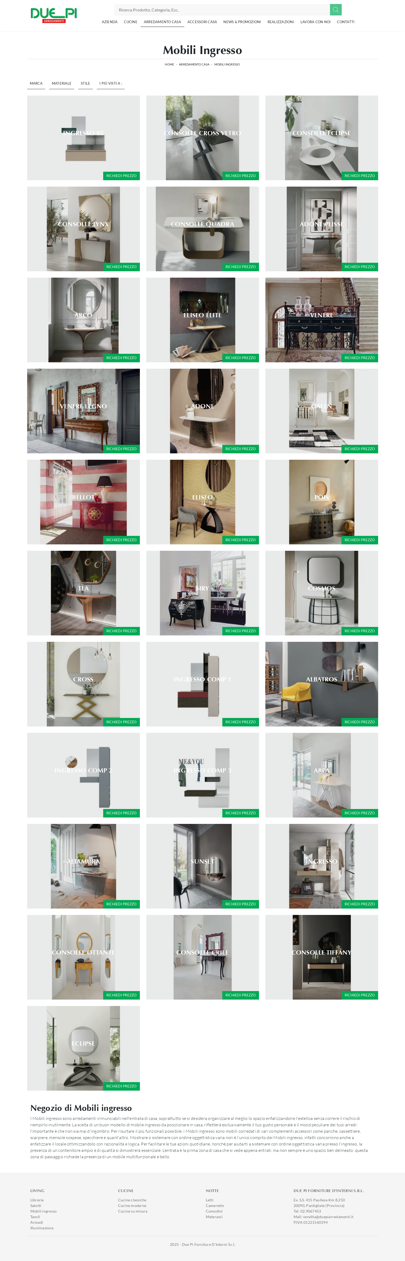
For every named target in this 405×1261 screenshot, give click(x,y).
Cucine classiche (132, 1200)
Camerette (215, 1205)
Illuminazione (41, 1228)
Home (169, 64)
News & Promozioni (242, 22)
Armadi (36, 1222)
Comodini (214, 1211)
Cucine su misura (133, 1211)
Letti (210, 1200)
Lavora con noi (315, 22)
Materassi (214, 1216)
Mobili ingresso (227, 64)
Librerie (37, 1200)
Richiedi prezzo (121, 176)
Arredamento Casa (162, 22)
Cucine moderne (132, 1205)
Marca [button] (36, 83)
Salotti (35, 1205)
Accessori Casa (202, 22)
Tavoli (35, 1216)
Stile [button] (85, 83)
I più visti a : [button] (110, 83)
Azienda (110, 22)
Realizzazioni (281, 22)
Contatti (345, 22)
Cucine (130, 22)
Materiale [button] (62, 83)
